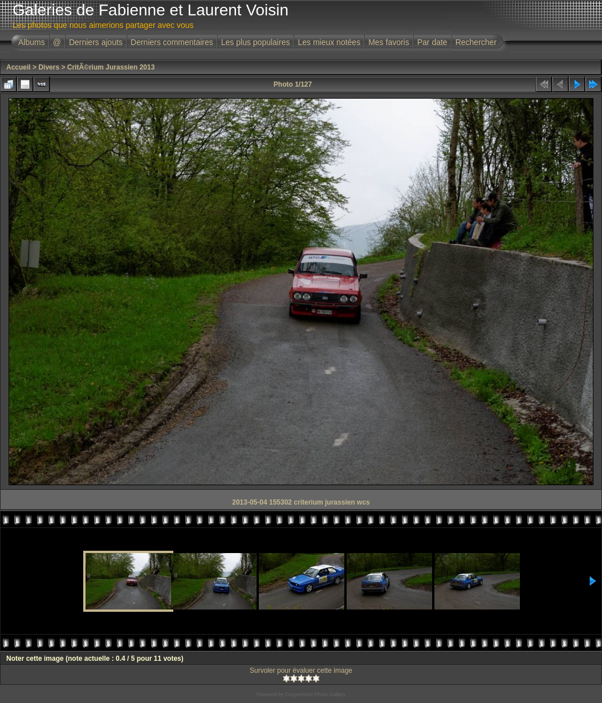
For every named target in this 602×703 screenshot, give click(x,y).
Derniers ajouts (96, 42)
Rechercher (476, 42)
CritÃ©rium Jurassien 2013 (111, 67)
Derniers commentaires (172, 42)
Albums (31, 42)
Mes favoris (388, 42)
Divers (48, 67)
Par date (432, 42)
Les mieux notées (329, 42)
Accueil (18, 67)
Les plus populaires (255, 42)
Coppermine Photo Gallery (315, 694)
